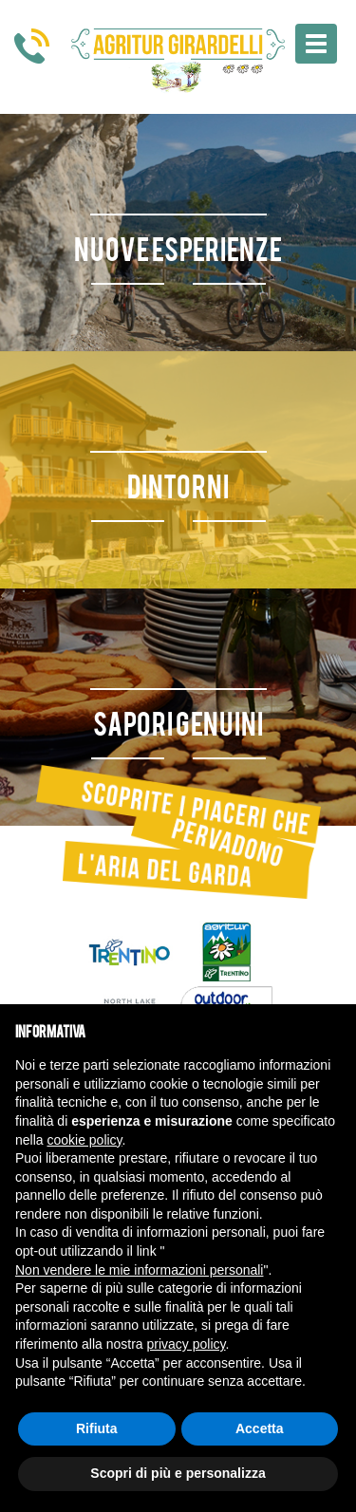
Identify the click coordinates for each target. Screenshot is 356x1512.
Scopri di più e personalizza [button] (177, 1473)
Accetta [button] (259, 1428)
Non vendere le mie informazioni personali (139, 1270)
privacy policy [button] (186, 1344)
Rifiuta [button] (97, 1428)
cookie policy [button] (84, 1140)
